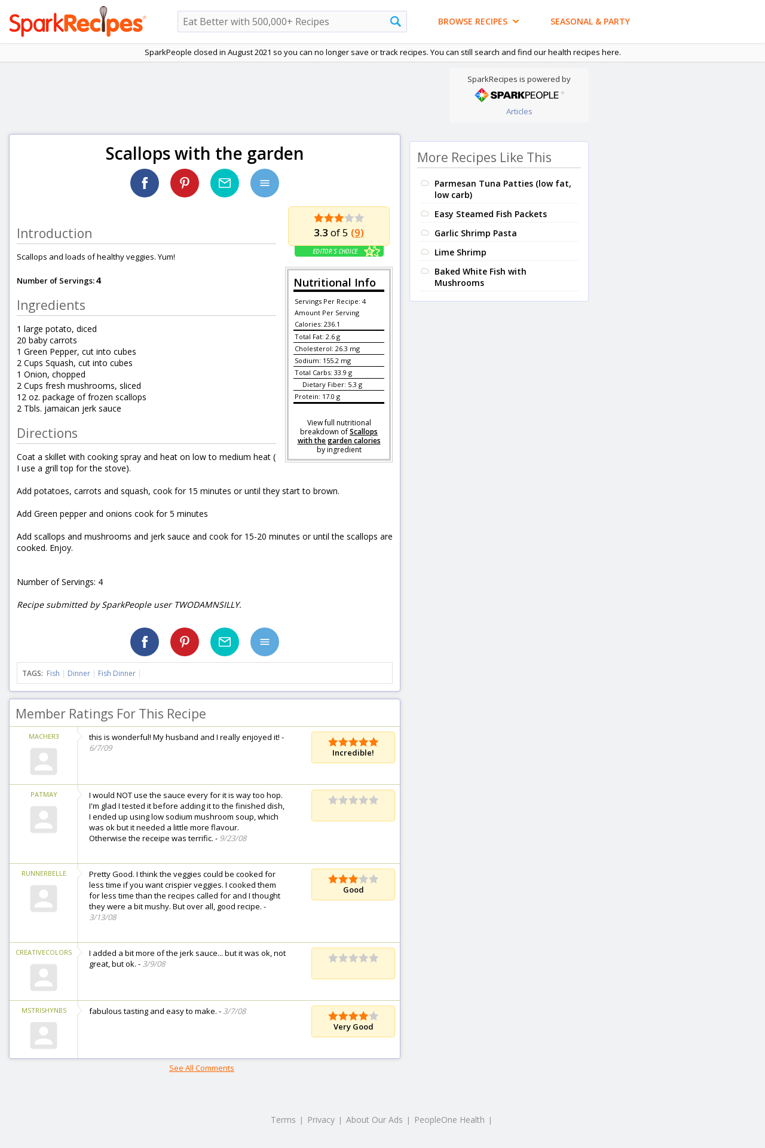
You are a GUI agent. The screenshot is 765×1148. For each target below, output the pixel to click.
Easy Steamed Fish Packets (490, 214)
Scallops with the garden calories (339, 436)
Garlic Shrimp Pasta (475, 233)
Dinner (79, 673)
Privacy (321, 1119)
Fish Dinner (117, 673)
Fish (53, 673)
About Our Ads (374, 1119)
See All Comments (201, 1067)
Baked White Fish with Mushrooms (480, 277)
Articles (519, 111)
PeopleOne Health (449, 1119)
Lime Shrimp (460, 252)
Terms (283, 1119)
